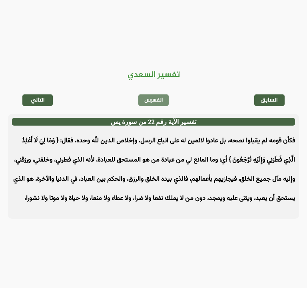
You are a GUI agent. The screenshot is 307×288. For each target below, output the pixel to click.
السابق (269, 100)
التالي (38, 100)
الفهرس (153, 100)
